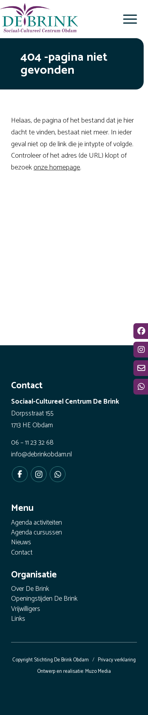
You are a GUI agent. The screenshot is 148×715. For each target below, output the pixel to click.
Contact (21, 553)
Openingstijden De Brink (44, 599)
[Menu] (126, 19)
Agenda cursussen (36, 533)
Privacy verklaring (117, 660)
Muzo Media (98, 671)
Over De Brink (30, 589)
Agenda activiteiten (36, 523)
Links (18, 619)
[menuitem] (126, 19)
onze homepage (57, 167)
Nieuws (21, 543)
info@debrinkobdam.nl (41, 454)
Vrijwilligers (25, 609)
